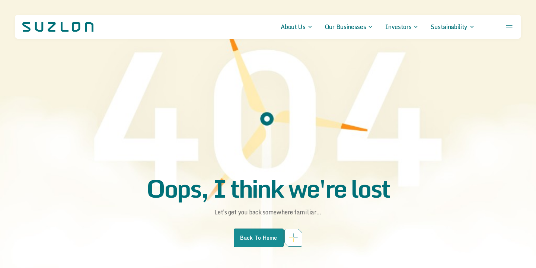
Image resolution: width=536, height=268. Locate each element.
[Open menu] (509, 26)
